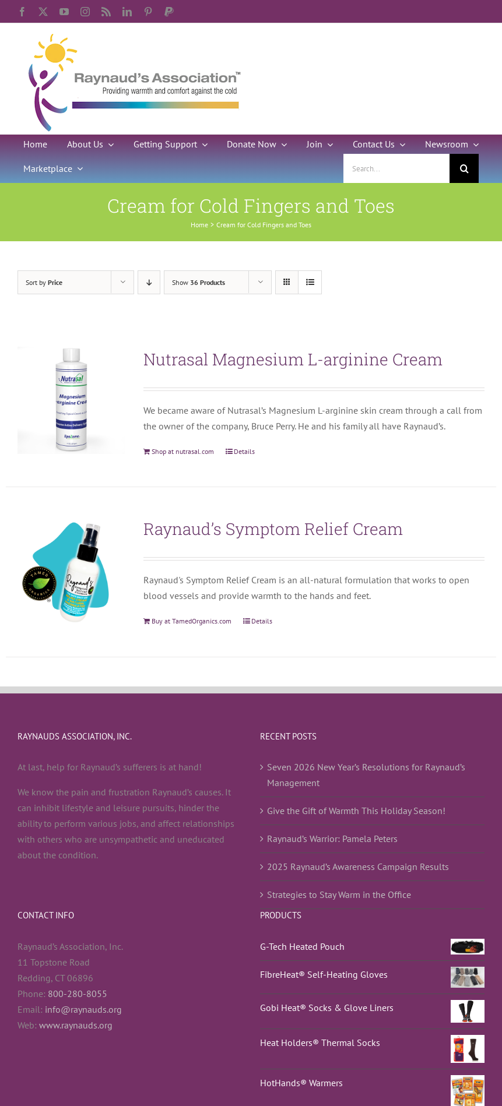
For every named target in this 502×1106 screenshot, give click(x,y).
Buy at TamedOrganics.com (191, 621)
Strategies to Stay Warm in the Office (339, 894)
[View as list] (310, 282)
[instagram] (85, 11)
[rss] (106, 11)
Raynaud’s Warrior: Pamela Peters (332, 838)
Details (244, 451)
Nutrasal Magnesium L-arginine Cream (293, 359)
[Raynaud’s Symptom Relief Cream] (71, 570)
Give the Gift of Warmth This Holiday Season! (356, 810)
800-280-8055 (77, 993)
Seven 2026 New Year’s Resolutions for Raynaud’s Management (366, 774)
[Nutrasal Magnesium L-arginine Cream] (71, 400)
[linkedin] (127, 11)
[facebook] (22, 11)
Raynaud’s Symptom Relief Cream (273, 529)
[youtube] (64, 11)
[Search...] (396, 168)
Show (198, 282)
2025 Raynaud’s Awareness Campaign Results (358, 866)
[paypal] (169, 11)
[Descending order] (149, 282)
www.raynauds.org (76, 1025)
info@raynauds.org (83, 1009)
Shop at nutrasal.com (183, 451)
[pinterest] (148, 11)
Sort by (44, 282)
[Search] (464, 168)
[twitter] (43, 11)
